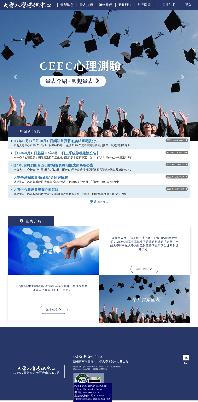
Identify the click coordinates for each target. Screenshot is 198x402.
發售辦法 (124, 5)
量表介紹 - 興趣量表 (72, 81)
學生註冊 (169, 5)
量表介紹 (86, 5)
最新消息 (66, 5)
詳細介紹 (144, 268)
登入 (188, 5)
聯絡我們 (105, 5)
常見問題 (144, 5)
